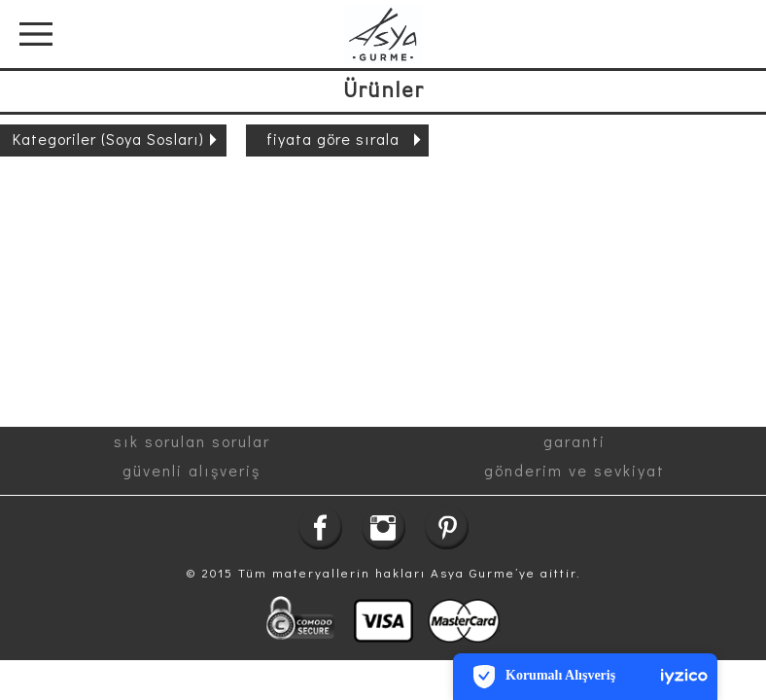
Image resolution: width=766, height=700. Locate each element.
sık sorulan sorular (192, 200)
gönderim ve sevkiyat (574, 229)
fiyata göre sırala (289, 138)
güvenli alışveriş (191, 229)
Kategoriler (86, 138)
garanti (574, 200)
